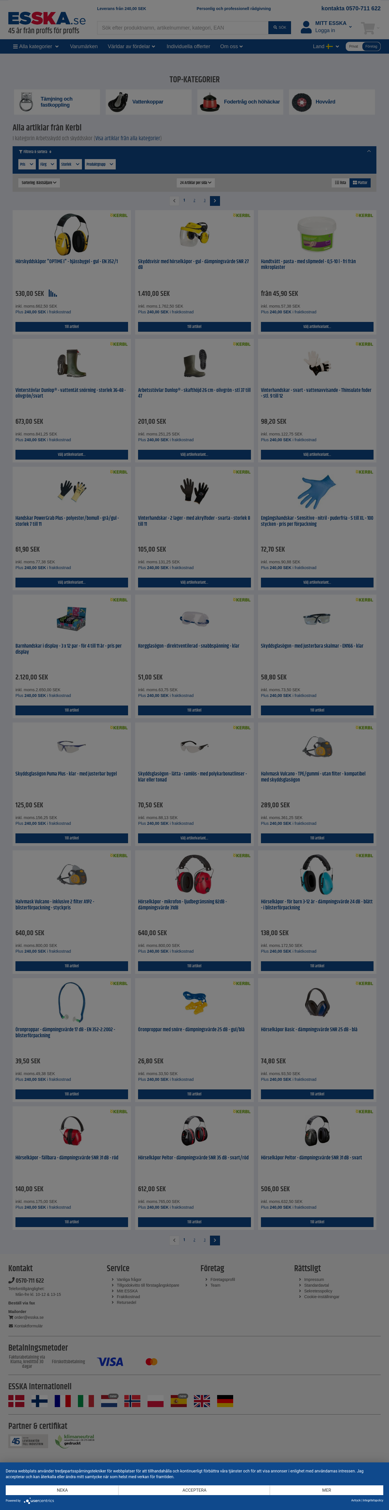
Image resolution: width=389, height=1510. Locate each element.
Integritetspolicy (373, 1500)
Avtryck (356, 1500)
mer (326, 1490)
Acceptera (194, 1490)
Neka (62, 1490)
